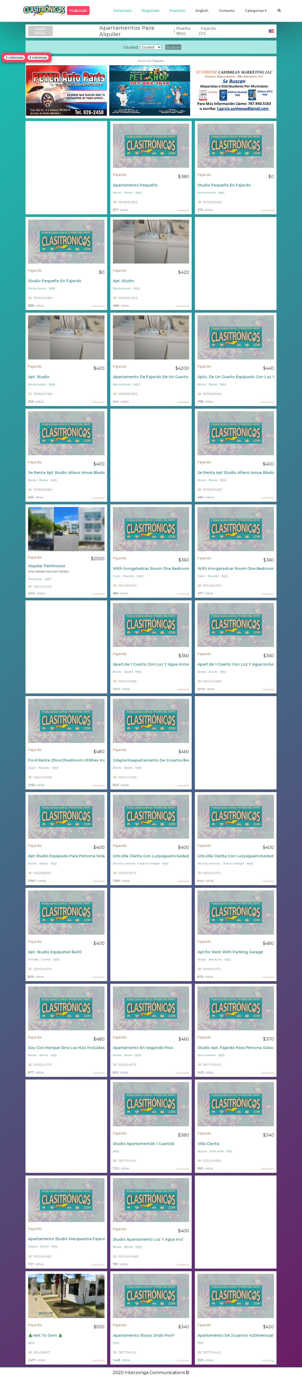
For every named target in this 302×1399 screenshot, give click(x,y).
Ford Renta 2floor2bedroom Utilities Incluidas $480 (66, 760)
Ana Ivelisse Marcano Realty (48, 571)
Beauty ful (215, 959)
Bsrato (128, 1055)
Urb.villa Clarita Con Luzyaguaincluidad (151, 856)
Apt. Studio (123, 280)
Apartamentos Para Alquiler (126, 31)
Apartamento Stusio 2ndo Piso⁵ (143, 1335)
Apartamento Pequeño (135, 185)
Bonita (117, 1055)
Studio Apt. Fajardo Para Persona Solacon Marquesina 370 (235, 1047)
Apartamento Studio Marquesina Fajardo (66, 1238)
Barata (128, 767)
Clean (117, 576)
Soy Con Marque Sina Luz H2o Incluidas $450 (66, 1047)
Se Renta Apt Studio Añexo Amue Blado (66, 472)
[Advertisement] (66, 168)
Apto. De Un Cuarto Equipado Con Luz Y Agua (235, 376)
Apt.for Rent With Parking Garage (230, 952)
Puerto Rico (183, 31)
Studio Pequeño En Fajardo (224, 185)
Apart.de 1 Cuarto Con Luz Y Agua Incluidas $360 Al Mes (151, 664)
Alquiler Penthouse (46, 566)
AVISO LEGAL (40, 31)
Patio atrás (216, 1151)
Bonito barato (206, 192)
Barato (128, 192)
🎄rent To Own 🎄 (45, 1335)
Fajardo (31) (207, 31)
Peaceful (128, 576)
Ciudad (130, 47)
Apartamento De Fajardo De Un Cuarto (150, 376)
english (202, 11)
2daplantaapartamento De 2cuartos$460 (151, 760)
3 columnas (14, 57)
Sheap (201, 959)
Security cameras (124, 863)
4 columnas (38, 57)
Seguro (202, 1151)
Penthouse (35, 579)
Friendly (33, 959)
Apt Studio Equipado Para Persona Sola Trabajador (66, 856)
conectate (122, 11)
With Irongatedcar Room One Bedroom (151, 568)
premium (177, 11)
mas (139, 192)
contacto (227, 11)
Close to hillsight (149, 863)
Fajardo (120, 175)
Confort (46, 959)
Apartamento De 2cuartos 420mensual (235, 1335)
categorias (254, 11)
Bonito (117, 192)
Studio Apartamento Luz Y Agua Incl (148, 1239)
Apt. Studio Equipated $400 (55, 952)
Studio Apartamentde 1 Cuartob (143, 1143)
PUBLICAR (78, 11)
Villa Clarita (208, 1143)
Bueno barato (206, 1055)
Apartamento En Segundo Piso (143, 1047)
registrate (150, 11)
